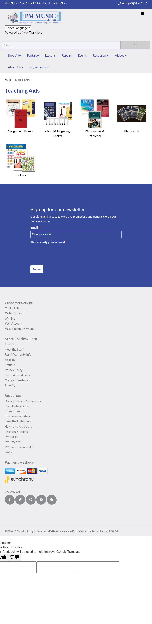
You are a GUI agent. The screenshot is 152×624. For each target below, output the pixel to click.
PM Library (11, 436)
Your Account (13, 323)
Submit (36, 269)
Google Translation (17, 380)
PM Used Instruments (19, 447)
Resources (101, 55)
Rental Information (17, 406)
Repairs (67, 55)
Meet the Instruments (19, 421)
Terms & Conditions (17, 375)
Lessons (50, 55)
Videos (121, 55)
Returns (10, 365)
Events (82, 55)
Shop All (14, 55)
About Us (16, 67)
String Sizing (12, 411)
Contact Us (12, 308)
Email (35, 227)
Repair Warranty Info (18, 354)
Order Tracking (14, 313)
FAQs (8, 452)
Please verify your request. (49, 242)
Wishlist (10, 318)
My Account (39, 67)
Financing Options (16, 431)
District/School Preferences (23, 401)
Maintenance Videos (17, 416)
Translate (32, 32)
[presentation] (60, 253)
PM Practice (12, 442)
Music (8, 79)
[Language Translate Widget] (18, 27)
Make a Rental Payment (19, 328)
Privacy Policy (13, 370)
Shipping (10, 359)
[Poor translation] (14, 557)
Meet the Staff (14, 349)
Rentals (33, 55)
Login (126, 3)
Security (10, 385)
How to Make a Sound (18, 426)
